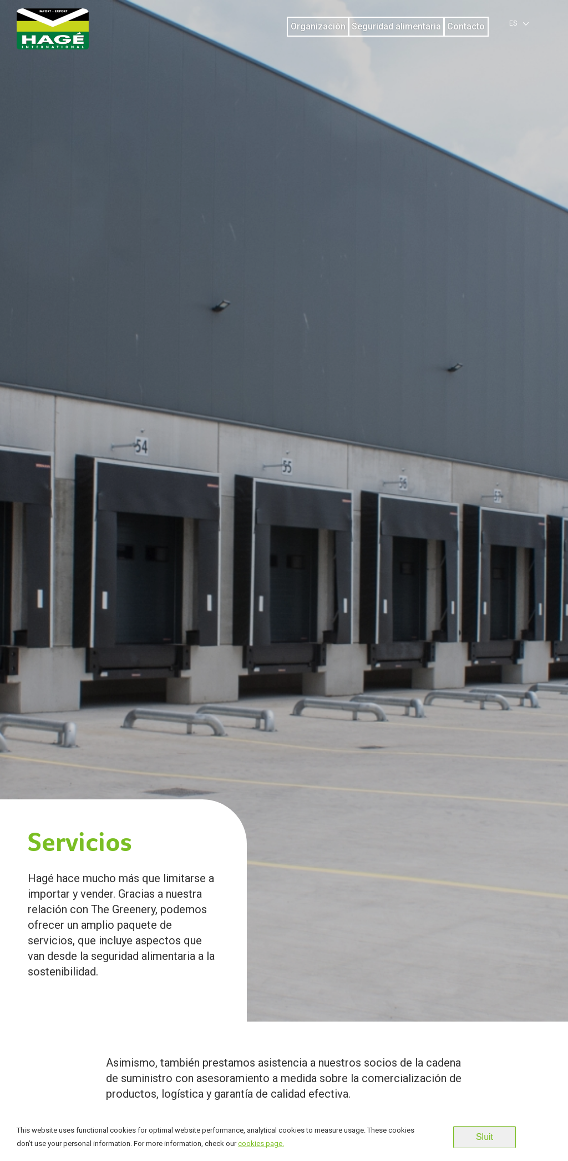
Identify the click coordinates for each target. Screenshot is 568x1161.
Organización (318, 26)
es (513, 23)
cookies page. (261, 1143)
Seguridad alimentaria (396, 26)
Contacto (466, 26)
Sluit (484, 1137)
